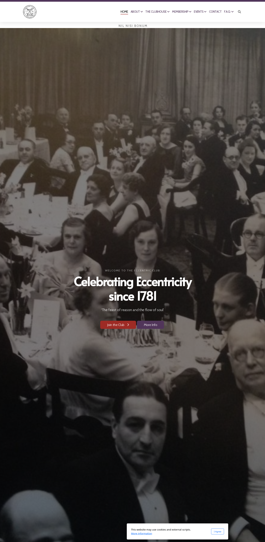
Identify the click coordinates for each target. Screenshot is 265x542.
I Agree (172, 531)
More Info (150, 325)
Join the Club (118, 325)
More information (96, 533)
